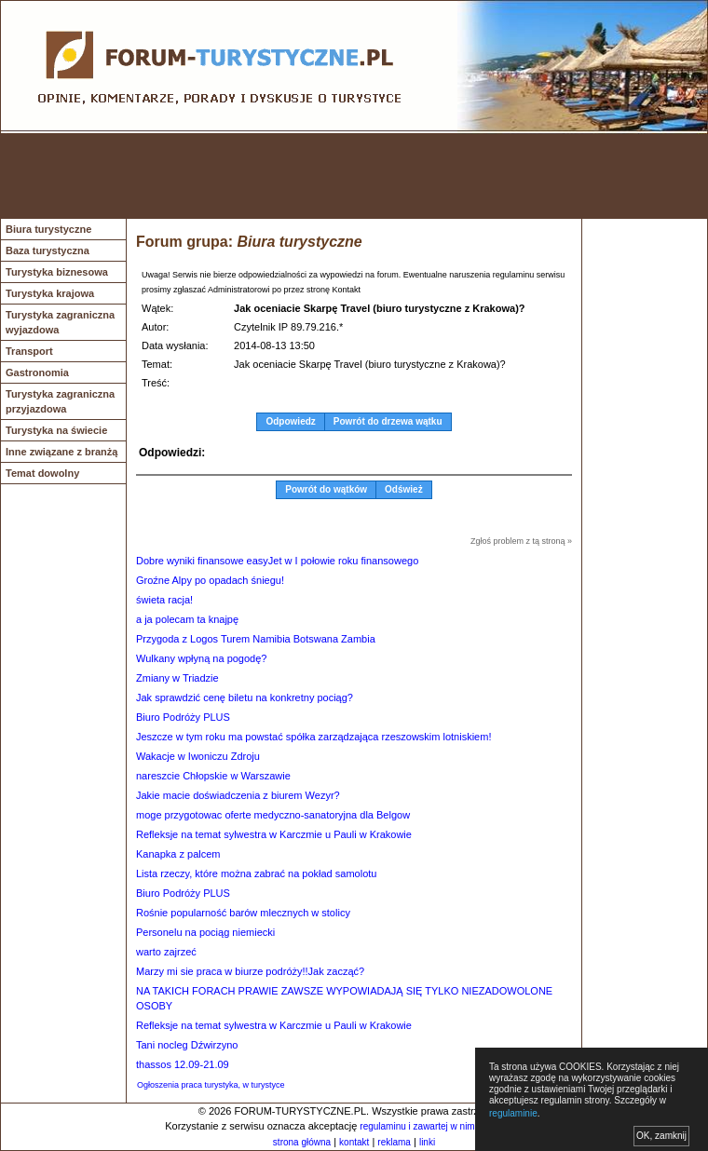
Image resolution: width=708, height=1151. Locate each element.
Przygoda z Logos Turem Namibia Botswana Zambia (255, 638)
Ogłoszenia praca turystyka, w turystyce (211, 1085)
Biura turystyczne (48, 229)
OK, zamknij (661, 1136)
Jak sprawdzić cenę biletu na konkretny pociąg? (244, 697)
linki (427, 1142)
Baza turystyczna (47, 250)
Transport (29, 351)
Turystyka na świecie (56, 430)
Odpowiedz (290, 421)
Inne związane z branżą (61, 451)
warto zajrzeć (166, 951)
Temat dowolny (42, 473)
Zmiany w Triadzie (177, 678)
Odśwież (404, 489)
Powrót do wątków (326, 489)
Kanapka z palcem (178, 854)
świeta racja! (164, 599)
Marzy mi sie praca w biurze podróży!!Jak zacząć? (250, 971)
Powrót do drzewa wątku (388, 421)
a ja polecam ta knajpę (187, 619)
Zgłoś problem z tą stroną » (521, 541)
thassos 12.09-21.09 (182, 1064)
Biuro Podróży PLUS (183, 717)
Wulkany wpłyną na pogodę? (201, 658)
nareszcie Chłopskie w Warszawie (213, 775)
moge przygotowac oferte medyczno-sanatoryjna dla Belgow (273, 814)
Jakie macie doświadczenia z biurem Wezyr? (238, 795)
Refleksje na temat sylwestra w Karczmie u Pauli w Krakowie (274, 834)
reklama (394, 1142)
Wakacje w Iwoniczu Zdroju (198, 756)
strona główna (302, 1142)
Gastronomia (37, 372)
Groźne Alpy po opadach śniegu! (210, 580)
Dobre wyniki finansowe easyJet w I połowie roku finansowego (277, 560)
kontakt (354, 1142)
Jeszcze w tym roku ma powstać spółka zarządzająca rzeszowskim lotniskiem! (313, 736)
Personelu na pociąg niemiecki (205, 932)
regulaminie (513, 1113)
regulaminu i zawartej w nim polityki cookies (449, 1126)
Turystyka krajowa (50, 293)
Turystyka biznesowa (57, 272)
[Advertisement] (354, 176)
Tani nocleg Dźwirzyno (187, 1044)
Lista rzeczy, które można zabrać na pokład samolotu (256, 873)
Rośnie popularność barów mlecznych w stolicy (243, 912)
